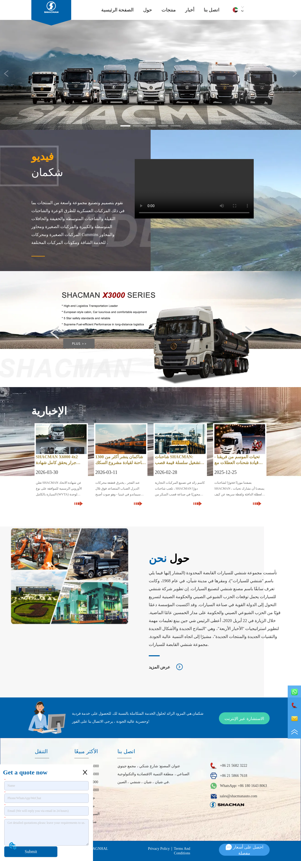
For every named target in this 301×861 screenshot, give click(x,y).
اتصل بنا (212, 9)
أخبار (189, 9)
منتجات (169, 9)
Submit (31, 851)
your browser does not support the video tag (194, 189)
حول (147, 9)
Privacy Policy (159, 849)
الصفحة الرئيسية (117, 9)
